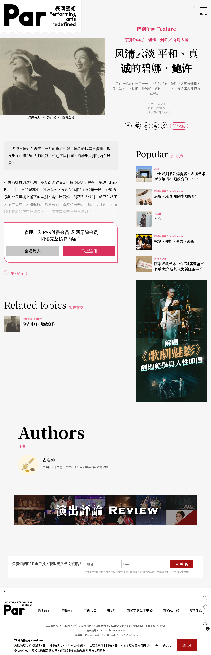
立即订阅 (181, 564)
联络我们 (67, 610)
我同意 (187, 645)
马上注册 (89, 251)
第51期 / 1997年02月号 (156, 112)
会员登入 (33, 251)
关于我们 (44, 610)
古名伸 (160, 104)
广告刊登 (90, 610)
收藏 (182, 125)
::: (193, 6)
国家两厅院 (171, 610)
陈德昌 (160, 108)
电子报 (111, 610)
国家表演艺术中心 (140, 610)
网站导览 (195, 610)
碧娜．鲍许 (15, 273)
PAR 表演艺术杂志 (18, 608)
